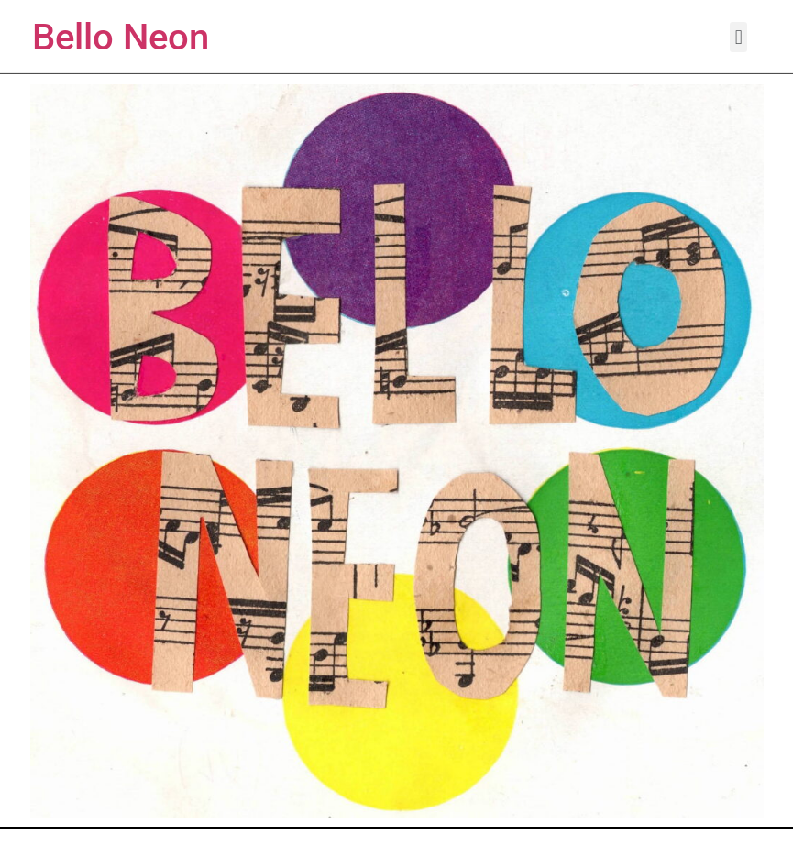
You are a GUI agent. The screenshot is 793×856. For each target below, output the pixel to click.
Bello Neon (120, 37)
